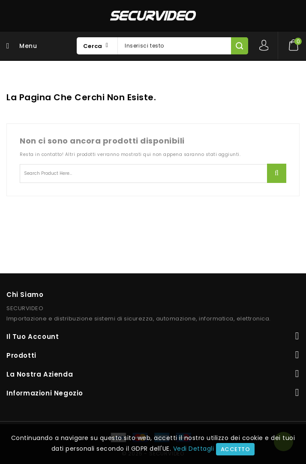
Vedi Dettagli (193, 448)
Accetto (235, 449)
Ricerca (276, 173)
